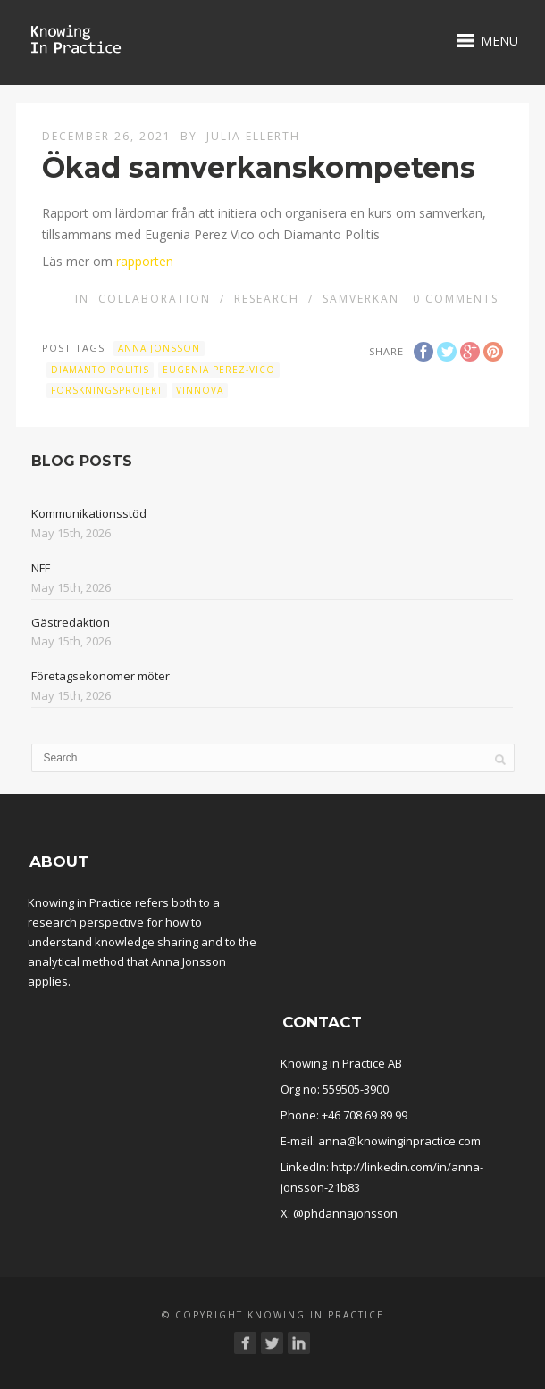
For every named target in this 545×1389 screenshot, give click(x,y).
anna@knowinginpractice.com (399, 1141)
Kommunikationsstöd (89, 513)
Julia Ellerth (253, 136)
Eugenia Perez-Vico (219, 369)
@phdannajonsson (345, 1213)
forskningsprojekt (107, 390)
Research (266, 298)
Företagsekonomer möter (100, 676)
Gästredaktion (70, 622)
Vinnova (199, 390)
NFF (40, 568)
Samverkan (361, 298)
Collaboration (154, 298)
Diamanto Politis (100, 369)
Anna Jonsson (159, 348)
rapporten (144, 261)
